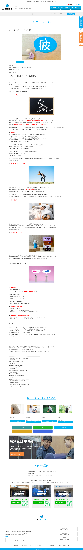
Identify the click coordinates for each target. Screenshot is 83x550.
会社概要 (75, 4)
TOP (15, 545)
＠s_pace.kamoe (19, 366)
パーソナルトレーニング (22, 13)
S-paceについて (11, 13)
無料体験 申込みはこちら (71, 14)
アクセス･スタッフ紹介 (51, 13)
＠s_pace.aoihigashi (19, 375)
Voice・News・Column (38, 13)
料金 (30, 13)
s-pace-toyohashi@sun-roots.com (21, 384)
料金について (36, 545)
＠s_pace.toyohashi (19, 386)
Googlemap (29, 531)
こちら (26, 358)
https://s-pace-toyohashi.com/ (22, 379)
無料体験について (62, 13)
